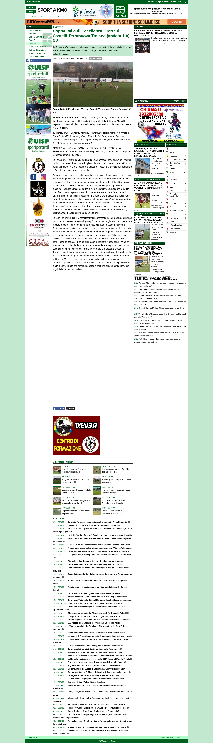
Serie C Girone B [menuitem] (35, 37)
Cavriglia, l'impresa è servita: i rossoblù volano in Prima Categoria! (97, 522)
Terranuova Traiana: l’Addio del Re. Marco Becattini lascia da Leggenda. (100, 600)
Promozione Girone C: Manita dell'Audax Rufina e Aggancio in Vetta (98, 672)
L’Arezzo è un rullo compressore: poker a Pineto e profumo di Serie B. (99, 545)
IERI (184, 101)
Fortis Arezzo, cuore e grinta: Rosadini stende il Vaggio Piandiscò (97, 662)
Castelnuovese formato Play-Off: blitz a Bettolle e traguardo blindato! (98, 551)
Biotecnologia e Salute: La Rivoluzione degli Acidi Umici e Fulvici (97, 613)
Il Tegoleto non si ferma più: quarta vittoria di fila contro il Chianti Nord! (99, 555)
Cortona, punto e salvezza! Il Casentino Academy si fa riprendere (97, 669)
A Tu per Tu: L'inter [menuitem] (36, 47)
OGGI (176, 101)
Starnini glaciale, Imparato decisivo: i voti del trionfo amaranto (95, 561)
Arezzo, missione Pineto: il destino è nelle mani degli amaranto (96, 597)
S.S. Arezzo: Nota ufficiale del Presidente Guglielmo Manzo (94, 623)
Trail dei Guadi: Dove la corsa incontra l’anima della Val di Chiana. (97, 727)
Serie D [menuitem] (31, 40)
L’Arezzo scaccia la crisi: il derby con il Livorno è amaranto (94, 646)
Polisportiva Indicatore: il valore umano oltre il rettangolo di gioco (97, 708)
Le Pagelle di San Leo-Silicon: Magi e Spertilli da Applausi (93, 675)
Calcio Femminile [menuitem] (35, 56)
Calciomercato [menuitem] (34, 30)
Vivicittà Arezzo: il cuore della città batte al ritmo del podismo (95, 652)
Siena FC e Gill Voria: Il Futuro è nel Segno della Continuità (94, 525)
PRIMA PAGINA (141, 145)
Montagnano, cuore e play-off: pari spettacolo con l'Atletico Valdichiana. (100, 548)
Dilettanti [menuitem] (32, 43)
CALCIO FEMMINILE (144, 243)
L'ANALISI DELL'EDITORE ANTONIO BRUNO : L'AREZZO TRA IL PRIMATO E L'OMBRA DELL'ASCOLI (158, 33)
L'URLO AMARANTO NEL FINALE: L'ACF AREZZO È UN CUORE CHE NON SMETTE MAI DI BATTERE (148, 251)
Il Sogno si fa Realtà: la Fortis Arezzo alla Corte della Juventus (95, 603)
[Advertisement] (160, 77)
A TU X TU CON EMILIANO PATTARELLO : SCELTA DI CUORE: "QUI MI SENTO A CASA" (148, 187)
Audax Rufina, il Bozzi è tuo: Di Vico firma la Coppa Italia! (93, 711)
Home (29, 27)
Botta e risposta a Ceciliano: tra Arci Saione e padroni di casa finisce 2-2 (100, 620)
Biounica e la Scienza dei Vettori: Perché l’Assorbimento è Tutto (96, 705)
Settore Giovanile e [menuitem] (36, 50)
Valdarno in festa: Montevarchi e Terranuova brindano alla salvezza (97, 633)
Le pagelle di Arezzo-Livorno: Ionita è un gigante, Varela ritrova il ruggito (100, 636)
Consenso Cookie (167, 737)
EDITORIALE (140, 27)
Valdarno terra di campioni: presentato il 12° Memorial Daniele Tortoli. (99, 659)
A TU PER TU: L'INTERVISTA (147, 179)
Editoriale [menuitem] (32, 34)
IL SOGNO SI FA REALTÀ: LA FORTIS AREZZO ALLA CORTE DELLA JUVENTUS (148, 220)
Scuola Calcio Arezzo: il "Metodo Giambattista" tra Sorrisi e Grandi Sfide (100, 656)
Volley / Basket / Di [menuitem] (36, 53)
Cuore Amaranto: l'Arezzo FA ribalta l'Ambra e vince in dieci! (95, 564)
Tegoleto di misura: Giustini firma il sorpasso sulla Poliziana (94, 665)
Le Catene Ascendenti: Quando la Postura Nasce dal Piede (94, 593)
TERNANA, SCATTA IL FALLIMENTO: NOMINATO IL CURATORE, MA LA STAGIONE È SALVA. (149, 152)
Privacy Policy (181, 737)
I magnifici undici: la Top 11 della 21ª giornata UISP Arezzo (94, 616)
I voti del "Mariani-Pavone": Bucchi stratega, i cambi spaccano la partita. (100, 535)
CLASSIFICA (172, 145)
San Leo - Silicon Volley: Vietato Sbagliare (86, 682)
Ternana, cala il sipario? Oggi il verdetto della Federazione (94, 649)
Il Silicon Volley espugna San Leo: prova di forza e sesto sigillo (96, 679)
